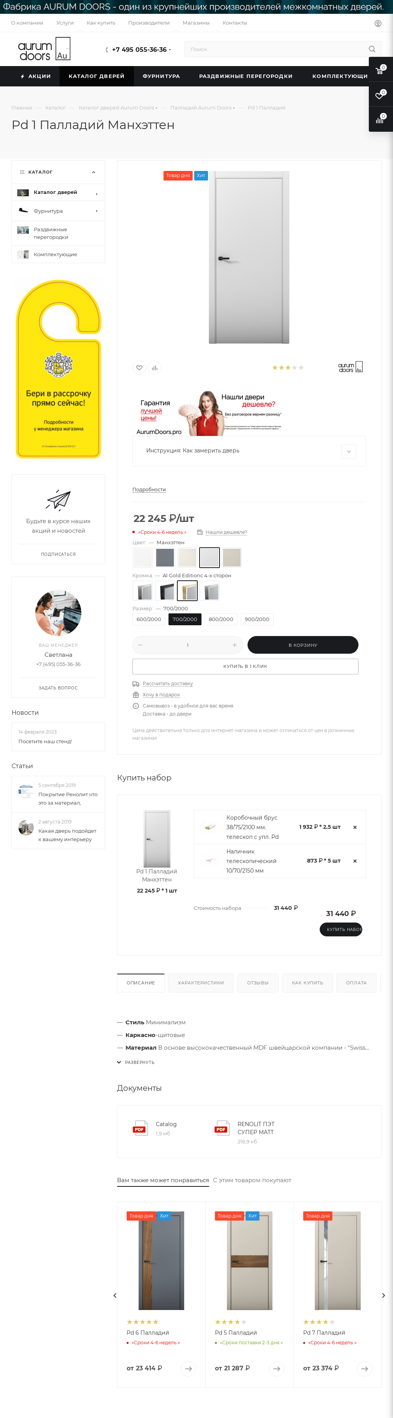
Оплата (356, 983)
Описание (141, 983)
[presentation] (115, 1295)
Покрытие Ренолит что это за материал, (67, 798)
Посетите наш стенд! (45, 741)
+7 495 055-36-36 (139, 49)
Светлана (59, 655)
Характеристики (201, 983)
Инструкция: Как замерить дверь (251, 451)
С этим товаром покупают (252, 1180)
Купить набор (344, 929)
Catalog (166, 1124)
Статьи (22, 766)
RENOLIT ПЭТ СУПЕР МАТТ (256, 1128)
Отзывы (258, 983)
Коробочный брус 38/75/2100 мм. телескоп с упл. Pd (252, 827)
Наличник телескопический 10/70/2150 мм (251, 861)
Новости (25, 713)
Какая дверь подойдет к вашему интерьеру (67, 835)
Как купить (308, 983)
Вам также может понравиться (163, 1180)
